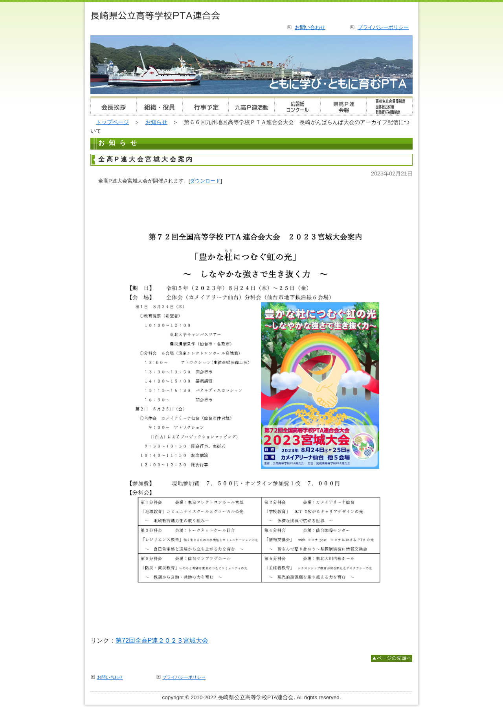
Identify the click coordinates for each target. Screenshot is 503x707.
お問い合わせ (310, 27)
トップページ (112, 122)
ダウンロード (205, 181)
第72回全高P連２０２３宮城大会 (162, 640)
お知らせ (156, 122)
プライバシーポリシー (383, 27)
